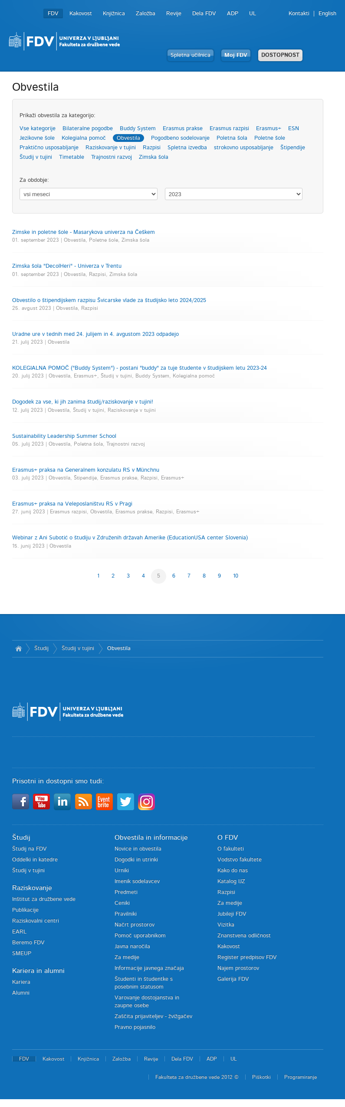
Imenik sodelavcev (137, 881)
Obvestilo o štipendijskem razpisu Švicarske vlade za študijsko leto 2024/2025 (109, 300)
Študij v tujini (36, 157)
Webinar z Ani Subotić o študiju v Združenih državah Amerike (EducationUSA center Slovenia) (130, 538)
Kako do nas (232, 871)
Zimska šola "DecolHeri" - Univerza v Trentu (67, 266)
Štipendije (292, 148)
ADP (232, 13)
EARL (19, 932)
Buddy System (138, 128)
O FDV (227, 837)
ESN (293, 128)
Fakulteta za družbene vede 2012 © (197, 1077)
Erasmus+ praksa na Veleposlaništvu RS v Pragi (72, 504)
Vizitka (225, 925)
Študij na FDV (29, 849)
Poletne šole (269, 138)
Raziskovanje (32, 887)
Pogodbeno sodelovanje (180, 138)
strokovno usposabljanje (243, 148)
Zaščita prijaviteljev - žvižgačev (153, 1016)
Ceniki (122, 903)
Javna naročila (132, 946)
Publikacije (25, 910)
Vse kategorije (38, 128)
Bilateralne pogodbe (87, 128)
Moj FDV (235, 55)
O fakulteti (230, 849)
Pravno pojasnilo (135, 1027)
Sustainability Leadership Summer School (64, 436)
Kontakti (299, 13)
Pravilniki (126, 914)
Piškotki (261, 1077)
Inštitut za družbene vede (44, 899)
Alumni (21, 993)
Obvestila (128, 138)
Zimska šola (153, 157)
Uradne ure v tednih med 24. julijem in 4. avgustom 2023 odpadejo (95, 334)
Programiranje (300, 1077)
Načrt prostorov (134, 925)
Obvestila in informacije (151, 837)
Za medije (127, 957)
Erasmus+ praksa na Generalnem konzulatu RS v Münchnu (85, 470)
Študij (41, 648)
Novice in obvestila (138, 849)
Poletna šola (232, 138)
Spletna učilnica (190, 55)
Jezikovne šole (37, 138)
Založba (145, 13)
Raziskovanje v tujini (110, 148)
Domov (19, 649)
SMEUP (21, 953)
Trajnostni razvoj (111, 157)
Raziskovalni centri (35, 921)
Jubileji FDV (231, 914)
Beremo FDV (28, 943)
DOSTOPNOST (280, 55)
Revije (173, 13)
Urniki (122, 871)
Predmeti (126, 892)
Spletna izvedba (187, 148)
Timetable (71, 157)
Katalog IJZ (231, 881)
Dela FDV (204, 13)
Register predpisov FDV (247, 957)
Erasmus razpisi (229, 128)
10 (235, 576)
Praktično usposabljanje (49, 148)
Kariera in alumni (38, 970)
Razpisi (152, 148)
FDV (53, 13)
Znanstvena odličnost (244, 936)
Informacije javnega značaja (149, 968)
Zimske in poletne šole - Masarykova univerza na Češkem (83, 232)
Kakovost (80, 13)
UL (252, 13)
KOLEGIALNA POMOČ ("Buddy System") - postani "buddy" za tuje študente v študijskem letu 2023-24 (139, 368)
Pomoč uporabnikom (140, 936)
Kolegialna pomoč (84, 138)
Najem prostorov (238, 968)
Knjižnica (114, 13)
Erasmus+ (268, 128)
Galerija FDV (233, 979)
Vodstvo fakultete (239, 860)
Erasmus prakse (183, 128)
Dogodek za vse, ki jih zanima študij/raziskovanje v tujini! (82, 402)
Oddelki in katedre (35, 860)
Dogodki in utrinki (136, 860)
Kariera (21, 982)
